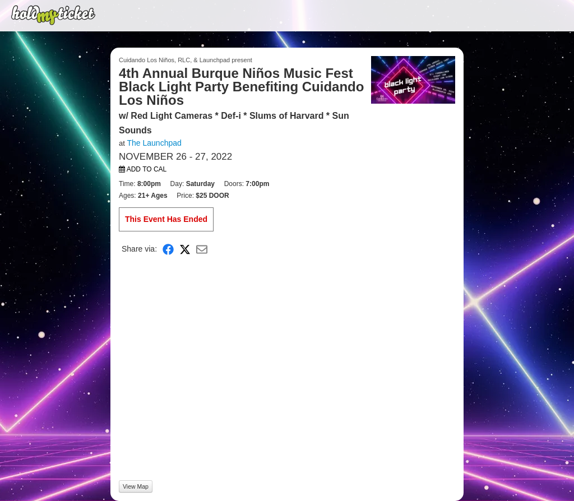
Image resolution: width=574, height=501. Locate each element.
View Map (136, 486)
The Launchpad (154, 142)
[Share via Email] (201, 248)
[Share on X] (185, 248)
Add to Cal (142, 169)
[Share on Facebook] (168, 248)
